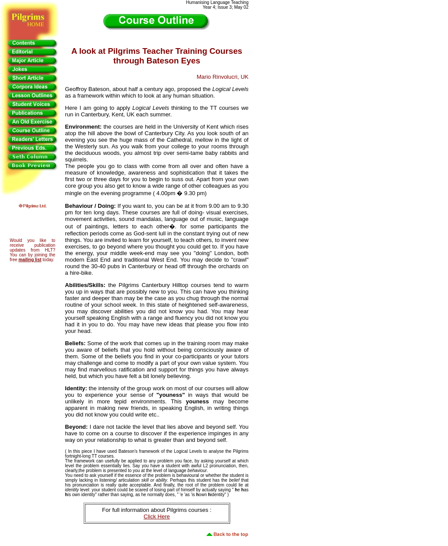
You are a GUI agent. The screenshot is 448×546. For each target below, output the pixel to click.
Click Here (157, 516)
